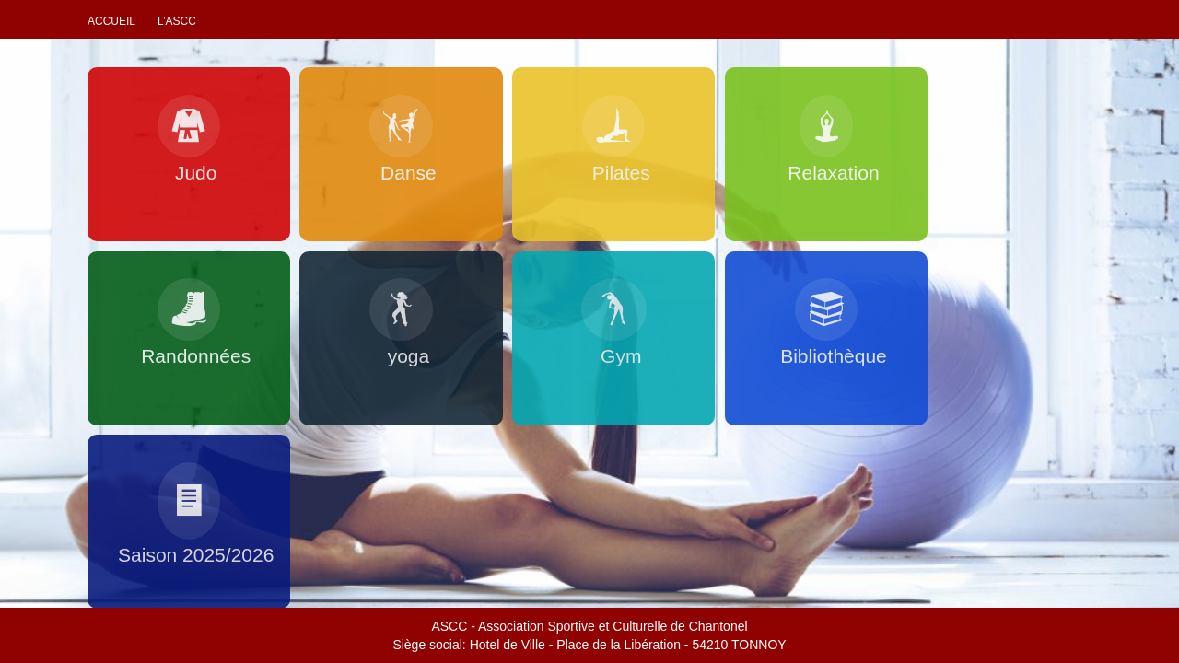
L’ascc (177, 21)
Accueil (111, 21)
